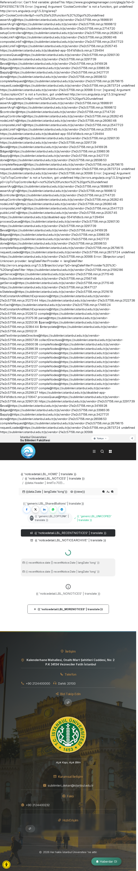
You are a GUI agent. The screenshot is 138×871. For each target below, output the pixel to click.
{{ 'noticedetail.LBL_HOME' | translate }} (48, 474)
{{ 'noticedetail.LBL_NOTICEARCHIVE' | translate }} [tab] (68, 540)
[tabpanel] (68, 580)
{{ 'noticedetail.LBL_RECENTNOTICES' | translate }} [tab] (68, 533)
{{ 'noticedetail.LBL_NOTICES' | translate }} (55, 478)
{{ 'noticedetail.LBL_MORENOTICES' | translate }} (68, 609)
